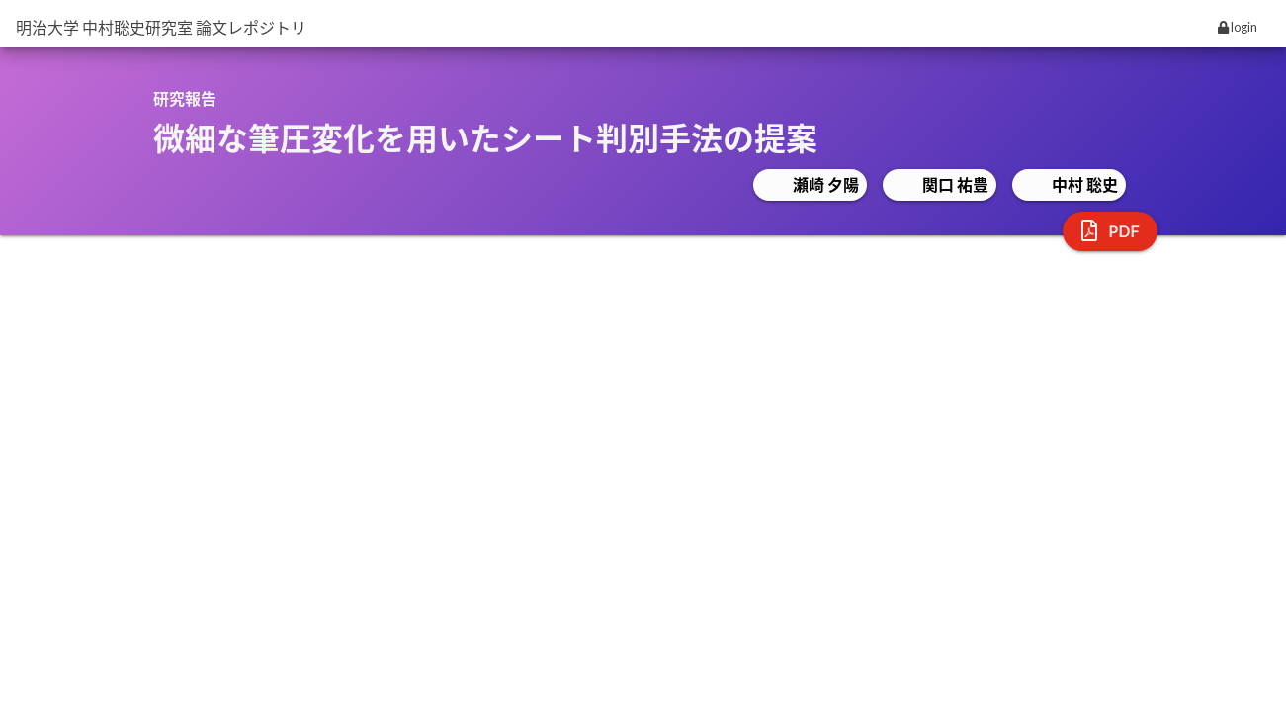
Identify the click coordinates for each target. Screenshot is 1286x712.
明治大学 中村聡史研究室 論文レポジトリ (161, 27)
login (1237, 27)
